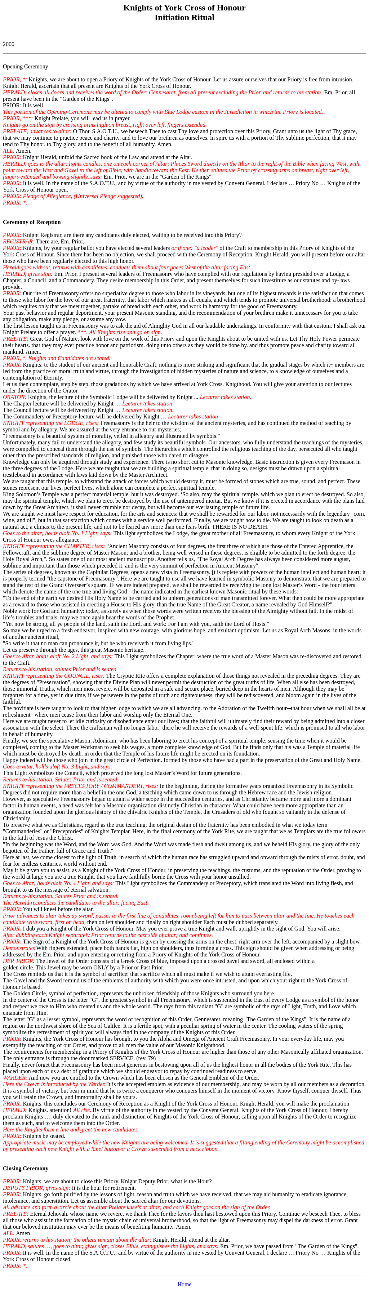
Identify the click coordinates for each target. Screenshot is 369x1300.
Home (184, 1284)
